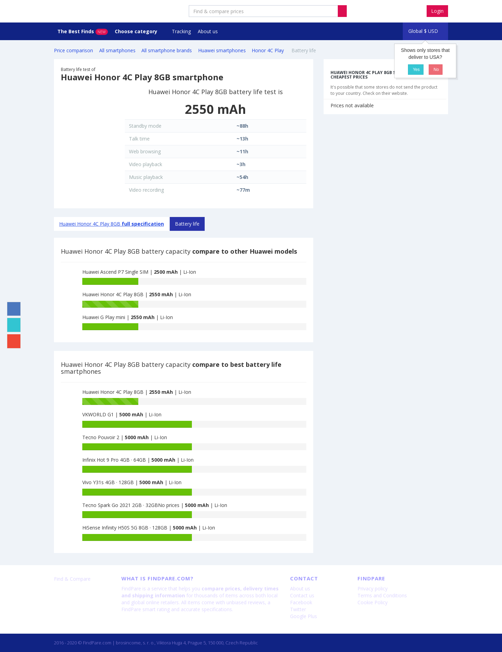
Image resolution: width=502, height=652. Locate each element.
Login (437, 11)
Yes (416, 69)
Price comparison (73, 50)
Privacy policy (372, 588)
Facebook (301, 602)
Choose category (137, 31)
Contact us (302, 595)
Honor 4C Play (268, 50)
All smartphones (117, 50)
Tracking (181, 31)
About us (208, 31)
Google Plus (303, 616)
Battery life (187, 223)
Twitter (298, 609)
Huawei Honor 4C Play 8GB (111, 223)
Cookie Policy (372, 602)
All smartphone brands (166, 50)
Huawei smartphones (222, 50)
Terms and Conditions (382, 595)
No (436, 69)
